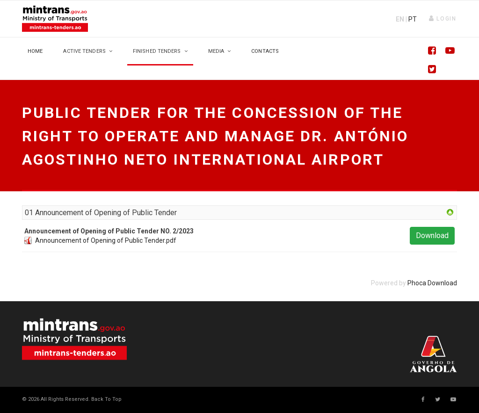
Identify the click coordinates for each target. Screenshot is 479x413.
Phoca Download (432, 283)
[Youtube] (447, 51)
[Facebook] (429, 51)
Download (432, 235)
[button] (442, 18)
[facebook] (423, 399)
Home (35, 51)
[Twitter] (429, 70)
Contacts (265, 51)
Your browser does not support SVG (74, 339)
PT (412, 19)
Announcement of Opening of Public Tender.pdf (105, 240)
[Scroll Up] (106, 399)
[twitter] (437, 399)
